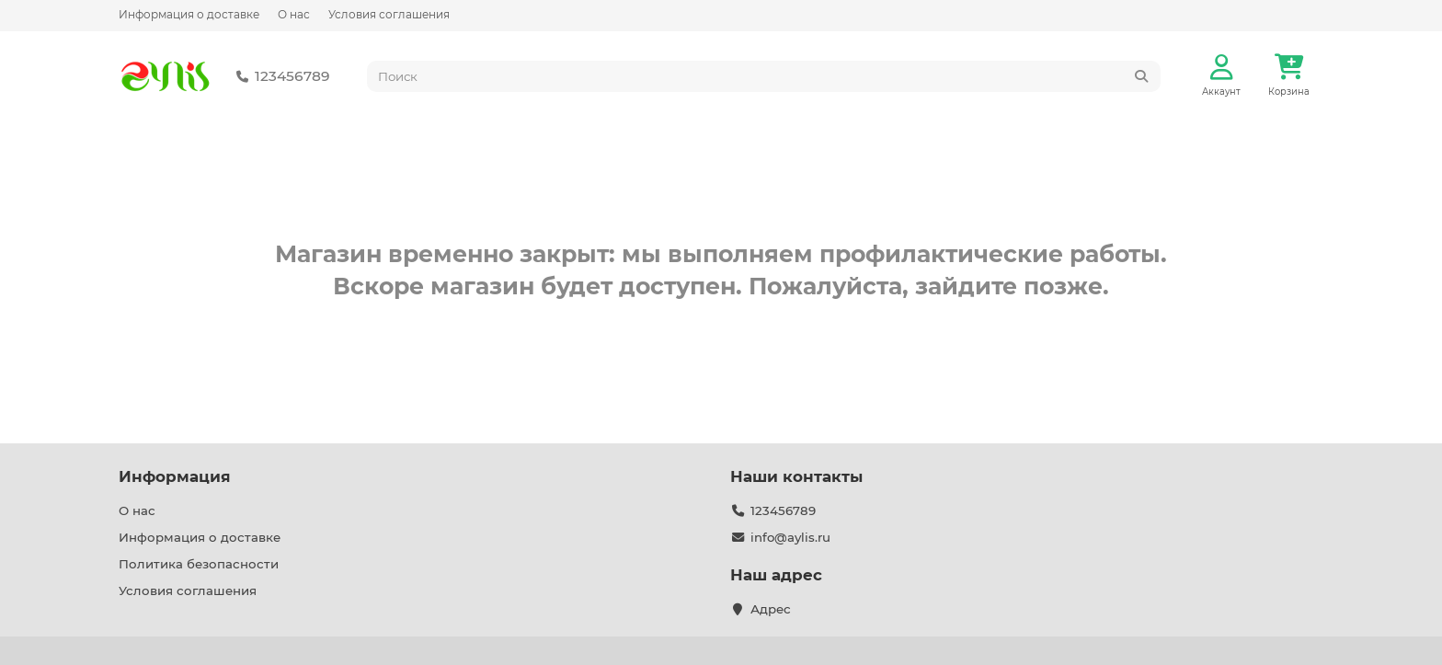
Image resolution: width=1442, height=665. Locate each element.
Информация (175, 476)
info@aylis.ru (790, 537)
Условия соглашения (389, 14)
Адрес (770, 609)
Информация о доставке (189, 14)
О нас (294, 14)
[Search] (764, 76)
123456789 (279, 76)
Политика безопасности (199, 563)
